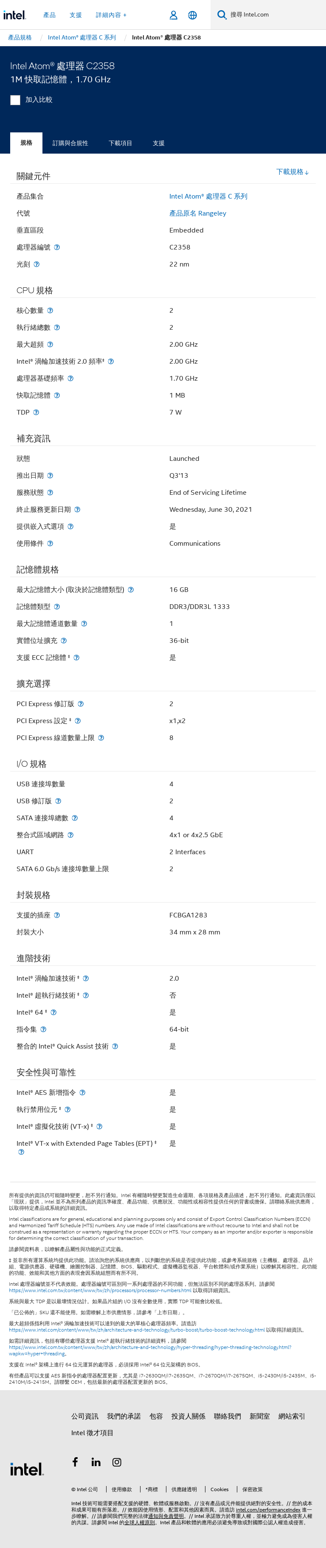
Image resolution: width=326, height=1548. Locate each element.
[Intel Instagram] (117, 1463)
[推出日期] (50, 475)
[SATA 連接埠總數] (74, 818)
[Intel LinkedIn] (96, 1463)
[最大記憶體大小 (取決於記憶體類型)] (130, 589)
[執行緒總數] (57, 327)
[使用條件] (50, 543)
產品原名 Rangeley (197, 213)
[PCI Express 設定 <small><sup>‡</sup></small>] (77, 720)
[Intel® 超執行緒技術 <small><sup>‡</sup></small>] (85, 995)
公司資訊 (84, 1416)
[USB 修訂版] (58, 801)
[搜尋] (222, 14)
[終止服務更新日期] (77, 509)
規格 (26, 143)
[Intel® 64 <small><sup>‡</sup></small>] (53, 1012)
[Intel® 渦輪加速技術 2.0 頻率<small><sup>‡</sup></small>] (110, 361)
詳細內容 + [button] (111, 15)
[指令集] (43, 1029)
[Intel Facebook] (75, 1463)
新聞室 (260, 1416)
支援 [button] (76, 15)
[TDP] (36, 412)
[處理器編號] (57, 247)
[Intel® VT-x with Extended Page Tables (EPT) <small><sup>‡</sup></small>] (21, 1151)
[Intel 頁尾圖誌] (27, 1468)
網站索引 (292, 1416)
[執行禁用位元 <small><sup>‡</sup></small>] (67, 1109)
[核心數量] (50, 310)
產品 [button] (49, 15)
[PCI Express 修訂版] (80, 703)
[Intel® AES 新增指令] (82, 1092)
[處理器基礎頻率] (70, 378)
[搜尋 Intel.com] (276, 15)
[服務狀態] (50, 492)
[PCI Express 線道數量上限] (101, 737)
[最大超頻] (50, 344)
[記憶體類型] (57, 606)
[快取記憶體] (57, 395)
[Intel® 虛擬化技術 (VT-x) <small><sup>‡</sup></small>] (99, 1126)
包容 (156, 1416)
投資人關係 (188, 1416)
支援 (159, 143)
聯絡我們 (227, 1416)
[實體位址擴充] (63, 640)
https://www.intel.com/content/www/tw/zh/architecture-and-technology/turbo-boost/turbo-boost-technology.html (137, 1329)
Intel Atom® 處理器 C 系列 (208, 196)
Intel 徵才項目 (92, 1433)
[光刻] (36, 264)
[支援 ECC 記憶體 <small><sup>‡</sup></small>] (76, 657)
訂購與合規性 (70, 143)
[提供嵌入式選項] (70, 526)
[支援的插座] (57, 915)
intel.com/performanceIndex (268, 1509)
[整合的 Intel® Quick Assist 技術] (115, 1046)
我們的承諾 (124, 1416)
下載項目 (120, 143)
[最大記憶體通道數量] (84, 623)
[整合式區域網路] (70, 834)
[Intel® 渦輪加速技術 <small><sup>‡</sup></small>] (85, 978)
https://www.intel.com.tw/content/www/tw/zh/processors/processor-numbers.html (100, 1290)
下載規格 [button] (292, 172)
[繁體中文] (192, 15)
